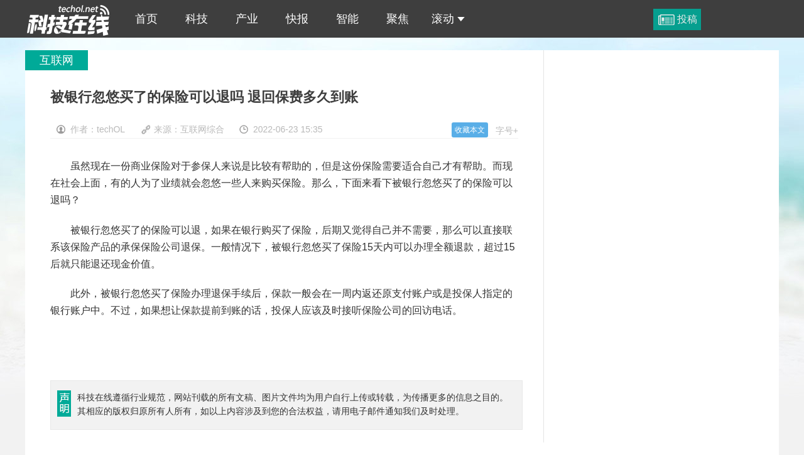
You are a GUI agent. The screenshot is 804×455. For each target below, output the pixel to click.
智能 (347, 19)
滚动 (448, 19)
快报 (297, 19)
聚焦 (397, 19)
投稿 (687, 19)
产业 (247, 19)
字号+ (507, 131)
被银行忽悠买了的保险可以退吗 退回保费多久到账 (68, 19)
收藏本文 (470, 130)
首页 (146, 19)
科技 (196, 19)
